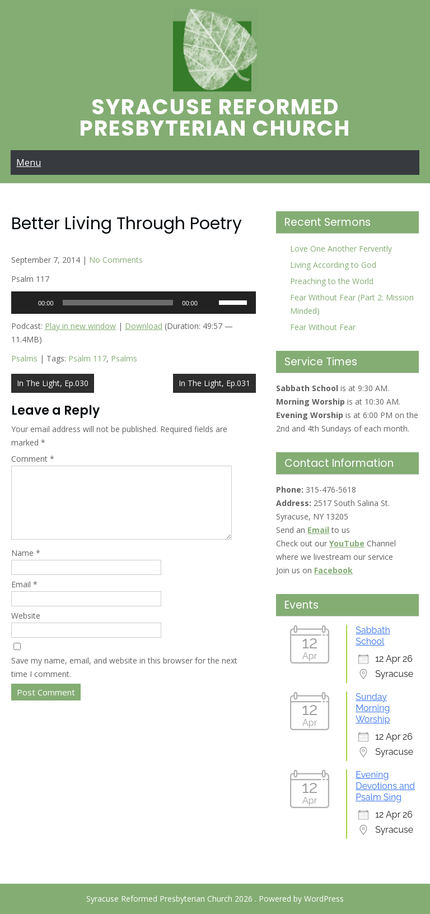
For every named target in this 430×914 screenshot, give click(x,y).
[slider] (118, 302)
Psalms (24, 358)
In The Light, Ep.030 (52, 383)
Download (143, 326)
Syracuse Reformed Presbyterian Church (215, 117)
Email (24, 597)
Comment (32, 458)
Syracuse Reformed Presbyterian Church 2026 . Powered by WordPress (215, 898)
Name (25, 566)
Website (25, 629)
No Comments (116, 259)
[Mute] (210, 302)
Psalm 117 (87, 358)
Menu (28, 162)
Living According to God (333, 264)
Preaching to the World (331, 281)
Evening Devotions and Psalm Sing (385, 785)
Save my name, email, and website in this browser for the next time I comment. (124, 681)
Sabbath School (373, 636)
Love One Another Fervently (341, 248)
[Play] (25, 302)
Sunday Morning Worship (373, 708)
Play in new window (80, 326)
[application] (133, 302)
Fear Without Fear (323, 327)
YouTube (346, 543)
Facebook (333, 570)
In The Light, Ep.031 (214, 383)
